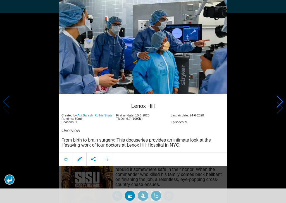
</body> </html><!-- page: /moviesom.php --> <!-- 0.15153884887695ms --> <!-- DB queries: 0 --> (143, 101)
